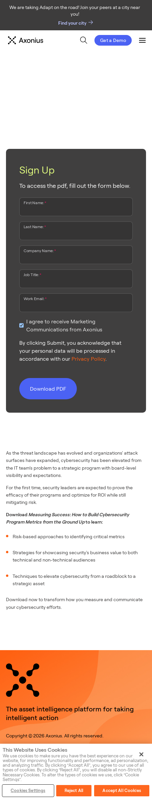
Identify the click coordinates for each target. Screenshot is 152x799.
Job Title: (31, 274)
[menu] (75, 40)
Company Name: (39, 250)
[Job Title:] (76, 280)
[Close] (141, 754)
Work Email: (34, 298)
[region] (76, 771)
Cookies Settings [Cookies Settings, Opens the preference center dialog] (28, 790)
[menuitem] (83, 40)
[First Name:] (76, 208)
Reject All (74, 790)
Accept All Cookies (121, 790)
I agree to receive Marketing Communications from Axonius (64, 325)
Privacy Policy (88, 358)
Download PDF (48, 388)
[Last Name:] (76, 232)
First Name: (34, 202)
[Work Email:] (76, 304)
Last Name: (34, 226)
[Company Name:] (76, 256)
